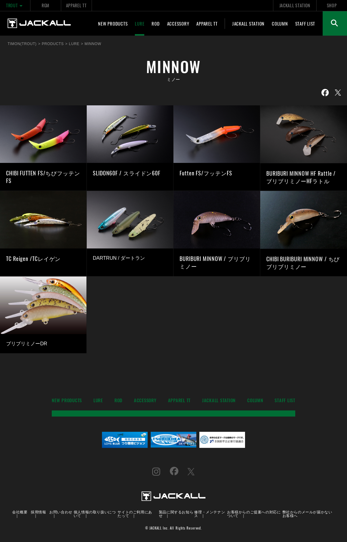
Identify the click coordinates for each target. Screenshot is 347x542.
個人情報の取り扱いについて (95, 514)
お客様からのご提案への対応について (254, 514)
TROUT (15, 5)
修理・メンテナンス (209, 514)
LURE (139, 23)
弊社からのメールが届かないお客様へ (307, 514)
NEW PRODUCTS (113, 23)
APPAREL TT (76, 5)
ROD (155, 23)
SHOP (332, 5)
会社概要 (19, 512)
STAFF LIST (305, 23)
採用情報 (38, 512)
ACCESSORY (178, 23)
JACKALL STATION (294, 5)
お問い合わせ (60, 512)
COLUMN (280, 23)
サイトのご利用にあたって (134, 514)
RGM (45, 5)
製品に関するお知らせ (176, 514)
